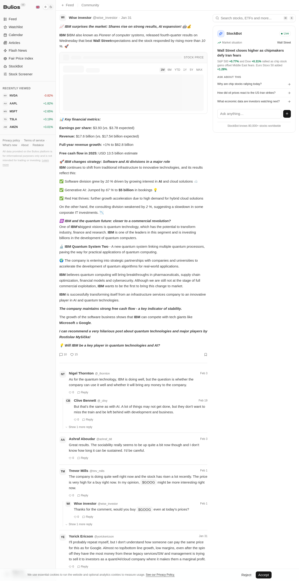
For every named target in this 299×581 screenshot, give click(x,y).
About (25, 145)
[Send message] (287, 114)
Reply (82, 392)
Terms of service (34, 140)
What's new (10, 145)
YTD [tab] (177, 69)
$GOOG (148, 482)
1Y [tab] (185, 69)
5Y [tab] (191, 69)
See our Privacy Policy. (160, 574)
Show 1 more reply (78, 427)
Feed (67, 5)
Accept (263, 575)
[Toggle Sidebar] (55, 290)
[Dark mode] (48, 7)
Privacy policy (11, 140)
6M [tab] (170, 69)
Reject (246, 575)
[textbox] (249, 113)
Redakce (38, 145)
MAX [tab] (199, 69)
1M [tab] (163, 69)
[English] (38, 7)
